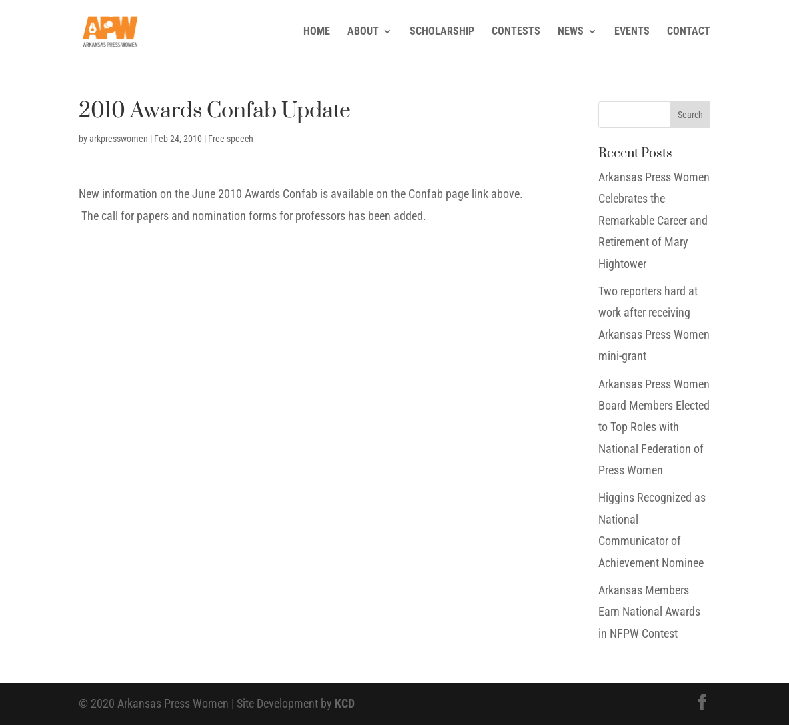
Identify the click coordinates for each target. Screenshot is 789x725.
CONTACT (688, 32)
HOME (316, 32)
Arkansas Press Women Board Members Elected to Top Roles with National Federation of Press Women (654, 427)
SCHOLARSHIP (442, 32)
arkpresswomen (118, 138)
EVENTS (632, 32)
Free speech (230, 138)
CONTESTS (516, 32)
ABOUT (363, 32)
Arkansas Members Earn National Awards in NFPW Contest (649, 611)
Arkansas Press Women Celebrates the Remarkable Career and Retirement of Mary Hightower (654, 220)
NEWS (571, 32)
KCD (345, 703)
